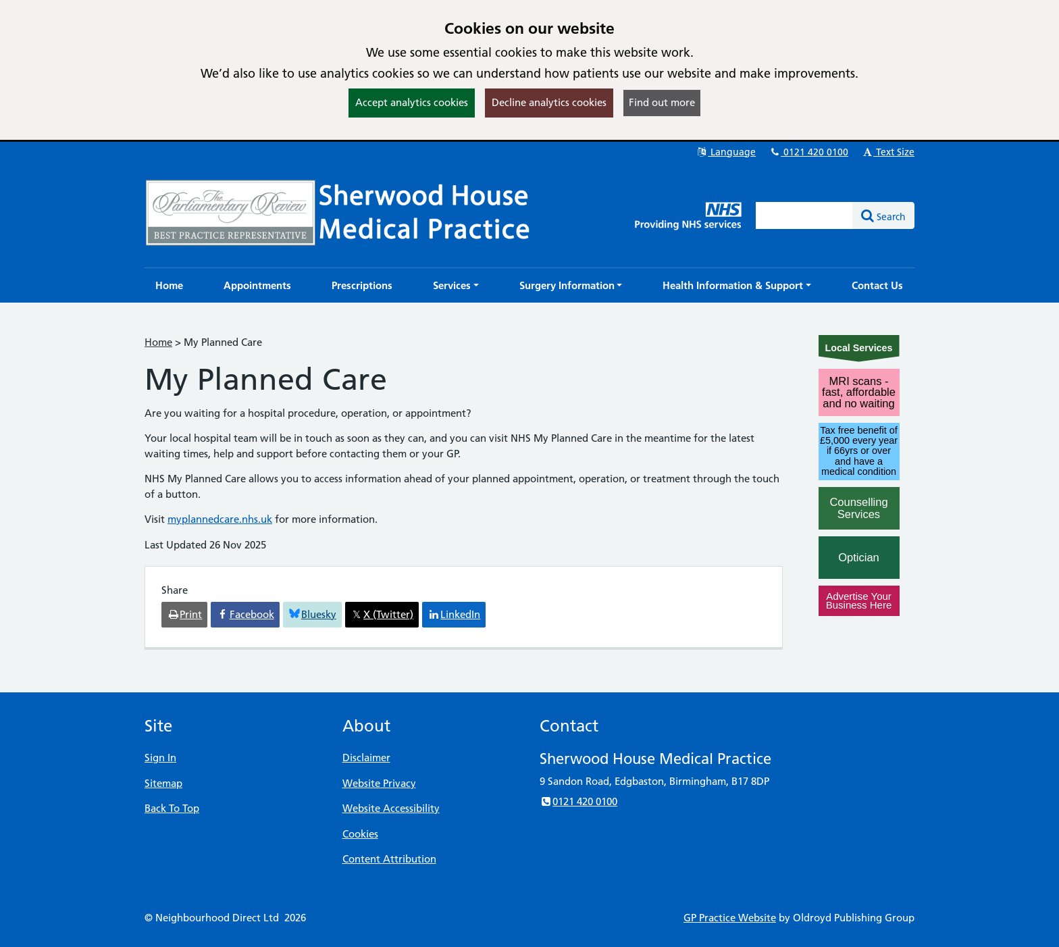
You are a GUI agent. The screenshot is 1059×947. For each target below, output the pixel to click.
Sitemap (163, 783)
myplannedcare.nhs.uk (219, 519)
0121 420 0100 (808, 152)
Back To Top (172, 808)
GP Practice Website (729, 917)
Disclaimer (366, 757)
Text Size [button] (887, 152)
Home (158, 342)
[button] (456, 285)
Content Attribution (389, 858)
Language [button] (726, 152)
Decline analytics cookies (549, 102)
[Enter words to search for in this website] (804, 215)
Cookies (360, 833)
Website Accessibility (391, 808)
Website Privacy (379, 783)
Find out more (662, 102)
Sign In (160, 757)
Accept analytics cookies (411, 102)
